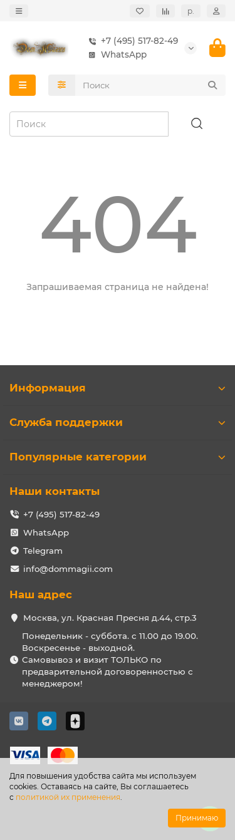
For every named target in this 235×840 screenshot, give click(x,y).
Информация (117, 387)
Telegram (43, 551)
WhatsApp (115, 55)
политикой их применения (68, 797)
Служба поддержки (117, 422)
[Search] (150, 85)
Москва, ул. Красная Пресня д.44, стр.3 (110, 618)
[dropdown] (18, 11)
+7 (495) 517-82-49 (130, 41)
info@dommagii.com (68, 569)
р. (190, 11)
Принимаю (196, 817)
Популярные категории (117, 456)
